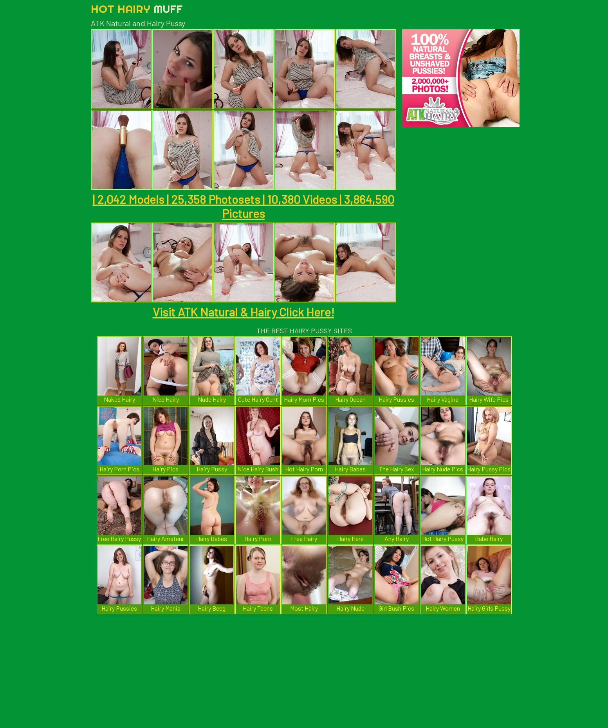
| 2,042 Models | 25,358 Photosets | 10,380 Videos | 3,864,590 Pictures (243, 206)
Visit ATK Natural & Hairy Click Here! (243, 312)
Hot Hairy (136, 9)
